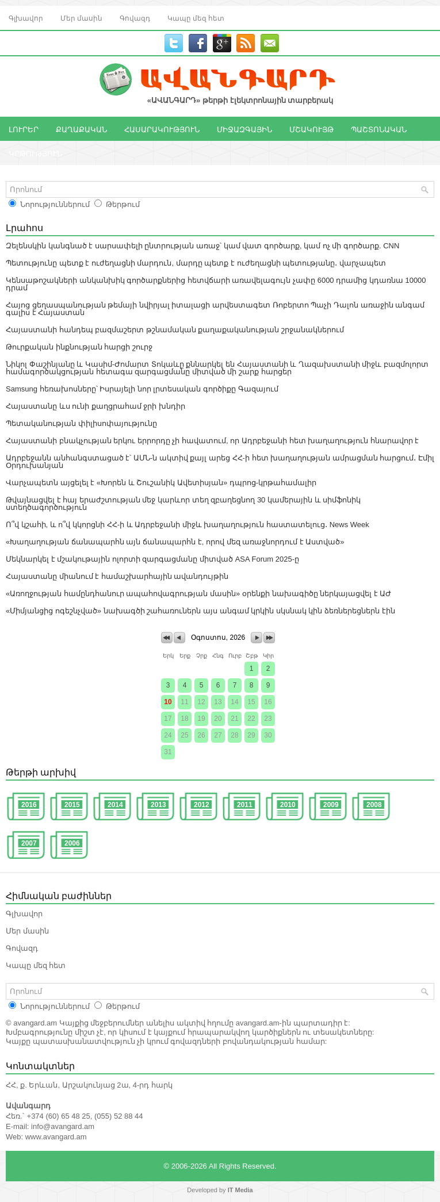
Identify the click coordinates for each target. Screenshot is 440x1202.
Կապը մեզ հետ (195, 17)
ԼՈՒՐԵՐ (24, 129)
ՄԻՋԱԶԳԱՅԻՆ (244, 129)
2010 (288, 805)
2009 (331, 805)
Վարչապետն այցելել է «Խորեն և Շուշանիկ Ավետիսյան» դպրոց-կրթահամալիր (161, 482)
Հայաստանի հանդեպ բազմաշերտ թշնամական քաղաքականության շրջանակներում (175, 329)
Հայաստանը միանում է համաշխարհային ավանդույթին (117, 576)
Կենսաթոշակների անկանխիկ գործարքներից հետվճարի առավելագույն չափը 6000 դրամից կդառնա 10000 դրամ (216, 284)
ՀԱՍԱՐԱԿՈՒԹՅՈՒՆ (162, 129)
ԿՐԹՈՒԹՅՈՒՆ (35, 153)
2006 (72, 843)
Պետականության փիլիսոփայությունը (81, 423)
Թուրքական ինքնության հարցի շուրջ (79, 347)
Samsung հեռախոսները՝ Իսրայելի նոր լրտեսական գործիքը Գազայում (142, 389)
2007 (29, 843)
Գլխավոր (26, 17)
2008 (374, 805)
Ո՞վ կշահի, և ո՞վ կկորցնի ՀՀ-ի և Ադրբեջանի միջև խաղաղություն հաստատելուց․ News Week (187, 524)
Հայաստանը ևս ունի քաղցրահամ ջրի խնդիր (95, 406)
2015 (72, 805)
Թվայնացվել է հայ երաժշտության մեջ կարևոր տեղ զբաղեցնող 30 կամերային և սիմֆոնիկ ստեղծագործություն (183, 504)
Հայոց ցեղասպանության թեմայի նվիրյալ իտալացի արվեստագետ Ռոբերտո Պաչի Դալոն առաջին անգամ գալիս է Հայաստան (215, 309)
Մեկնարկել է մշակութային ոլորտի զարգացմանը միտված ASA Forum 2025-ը (152, 559)
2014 (115, 805)
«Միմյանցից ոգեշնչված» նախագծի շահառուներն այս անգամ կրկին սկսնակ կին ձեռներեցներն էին (200, 610)
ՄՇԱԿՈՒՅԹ (311, 129)
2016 (29, 805)
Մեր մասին (81, 17)
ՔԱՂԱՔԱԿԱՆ (81, 129)
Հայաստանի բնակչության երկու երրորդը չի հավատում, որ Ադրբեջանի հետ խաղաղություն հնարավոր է (212, 440)
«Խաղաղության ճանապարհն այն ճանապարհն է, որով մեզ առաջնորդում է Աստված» (175, 541)
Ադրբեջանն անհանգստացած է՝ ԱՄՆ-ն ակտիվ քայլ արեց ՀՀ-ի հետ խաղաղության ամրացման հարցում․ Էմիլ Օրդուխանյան (220, 462)
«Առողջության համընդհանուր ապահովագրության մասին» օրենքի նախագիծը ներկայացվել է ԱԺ (198, 593)
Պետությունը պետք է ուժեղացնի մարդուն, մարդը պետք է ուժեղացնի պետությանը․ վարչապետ (196, 263)
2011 (244, 805)
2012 (201, 805)
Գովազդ (135, 17)
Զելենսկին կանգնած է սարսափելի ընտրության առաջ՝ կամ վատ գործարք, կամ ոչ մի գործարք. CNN (202, 245)
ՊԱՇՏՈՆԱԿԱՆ (379, 129)
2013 (158, 805)
